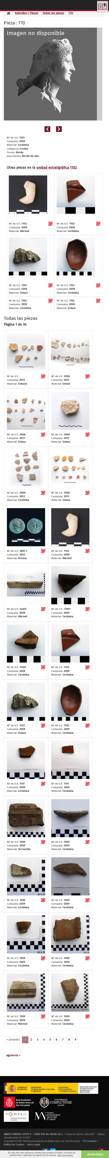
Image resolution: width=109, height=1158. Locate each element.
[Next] (13, 1055)
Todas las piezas (53, 13)
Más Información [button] (65, 1155)
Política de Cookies (14, 1144)
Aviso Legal (33, 1144)
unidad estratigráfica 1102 (56, 167)
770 (70, 13)
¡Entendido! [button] (95, 1154)
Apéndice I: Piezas (26, 13)
